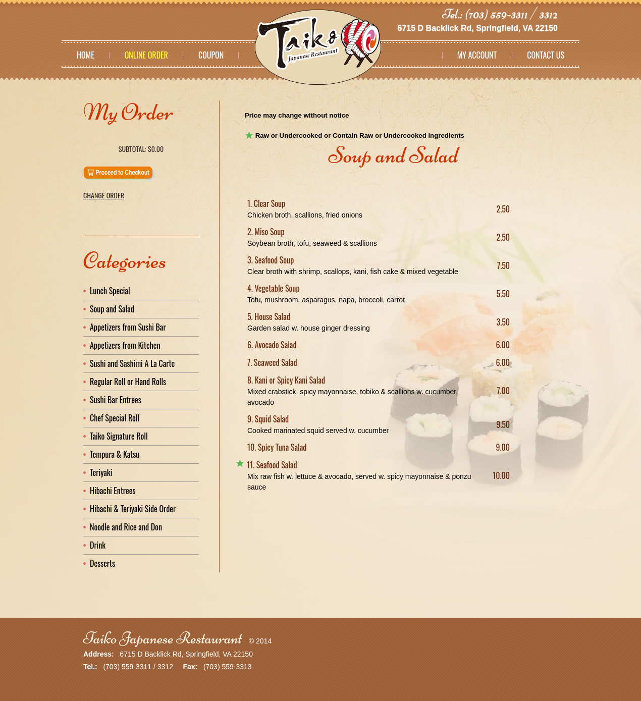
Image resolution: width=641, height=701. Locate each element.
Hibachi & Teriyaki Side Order (133, 509)
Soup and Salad (112, 309)
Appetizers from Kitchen (125, 345)
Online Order (146, 55)
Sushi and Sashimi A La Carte (132, 363)
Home (85, 55)
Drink (97, 545)
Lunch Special (110, 291)
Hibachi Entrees (112, 490)
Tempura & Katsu (114, 454)
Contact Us (545, 55)
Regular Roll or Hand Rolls (128, 381)
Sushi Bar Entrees (115, 400)
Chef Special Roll (114, 418)
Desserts (102, 563)
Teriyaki (101, 472)
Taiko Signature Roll (119, 436)
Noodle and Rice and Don (126, 527)
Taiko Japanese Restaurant (162, 638)
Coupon (211, 55)
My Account (477, 55)
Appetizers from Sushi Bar (128, 327)
